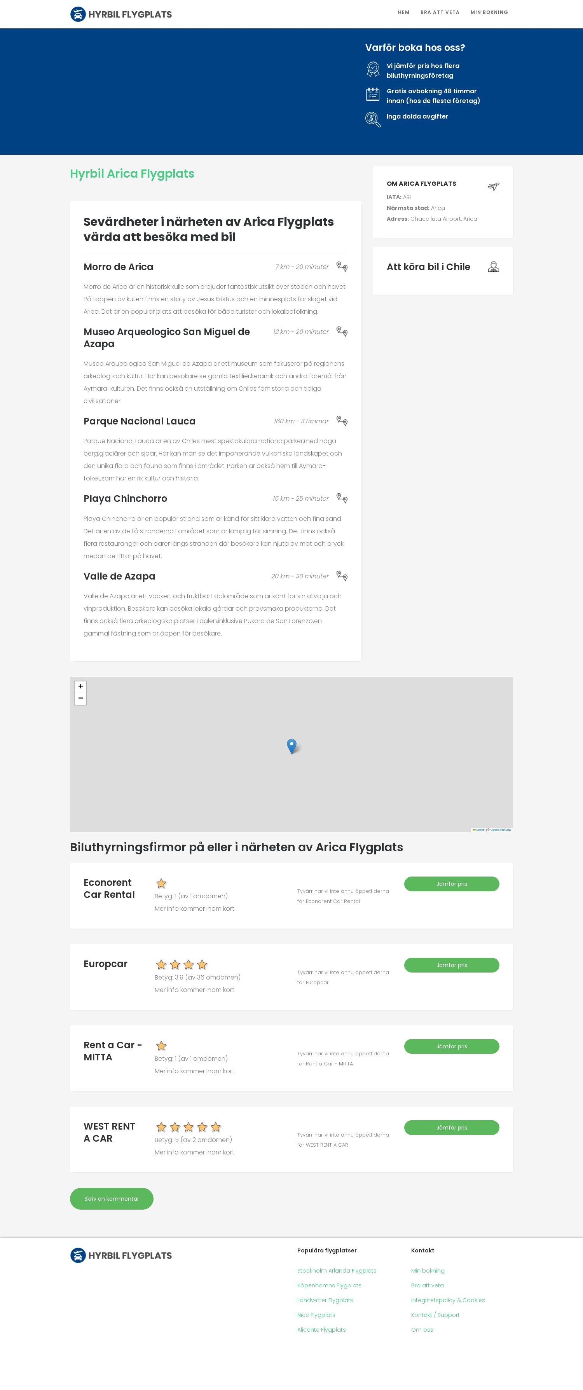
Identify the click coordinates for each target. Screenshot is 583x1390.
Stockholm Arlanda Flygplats (337, 1271)
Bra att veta (440, 12)
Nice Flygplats (316, 1315)
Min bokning (489, 12)
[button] (292, 746)
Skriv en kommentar (111, 1199)
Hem (404, 12)
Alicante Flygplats (321, 1330)
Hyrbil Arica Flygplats (132, 174)
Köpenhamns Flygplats (329, 1285)
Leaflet (479, 829)
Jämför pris (451, 884)
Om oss (422, 1330)
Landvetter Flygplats (325, 1300)
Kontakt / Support (435, 1315)
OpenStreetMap (500, 829)
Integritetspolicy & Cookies (448, 1300)
